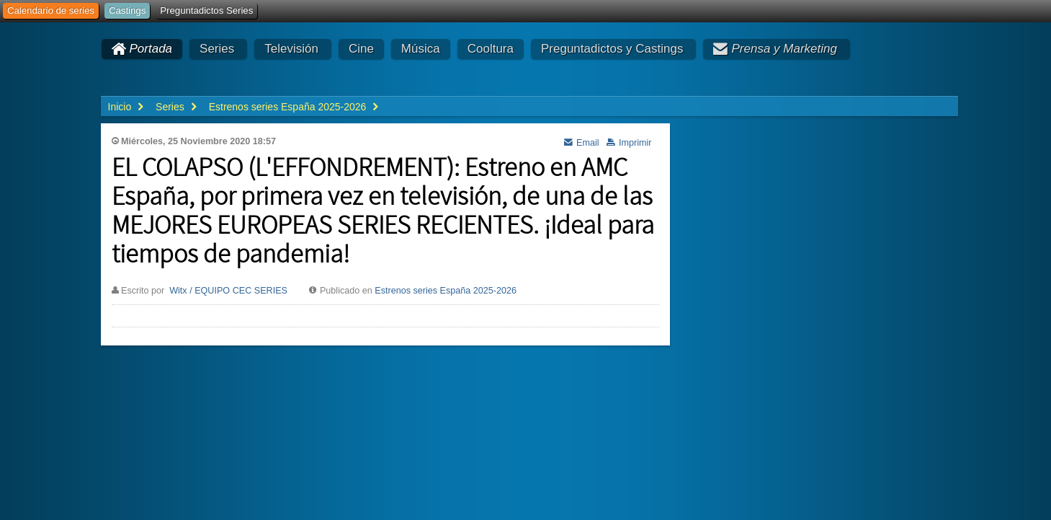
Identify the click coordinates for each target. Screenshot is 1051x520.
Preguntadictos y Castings (612, 49)
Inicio (120, 107)
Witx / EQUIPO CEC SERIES (228, 291)
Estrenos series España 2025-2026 (445, 291)
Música (420, 49)
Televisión (291, 49)
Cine (361, 49)
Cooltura (491, 49)
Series (217, 49)
